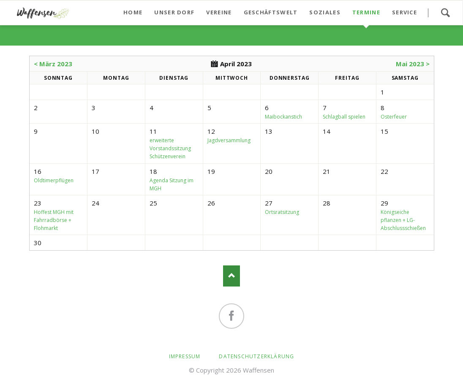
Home (132, 12)
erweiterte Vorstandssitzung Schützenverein (170, 148)
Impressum (185, 356)
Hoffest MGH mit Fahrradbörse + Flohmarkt (54, 220)
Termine (366, 12)
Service (404, 12)
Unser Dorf (174, 12)
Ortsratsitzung (282, 212)
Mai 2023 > (413, 63)
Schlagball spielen (344, 116)
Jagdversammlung (229, 140)
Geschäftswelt (271, 12)
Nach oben (231, 276)
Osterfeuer (394, 116)
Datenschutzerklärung (256, 356)
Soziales (324, 12)
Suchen (445, 12)
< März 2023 (53, 63)
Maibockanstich (283, 116)
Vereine (219, 12)
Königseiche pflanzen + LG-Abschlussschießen (403, 220)
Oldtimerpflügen (54, 180)
